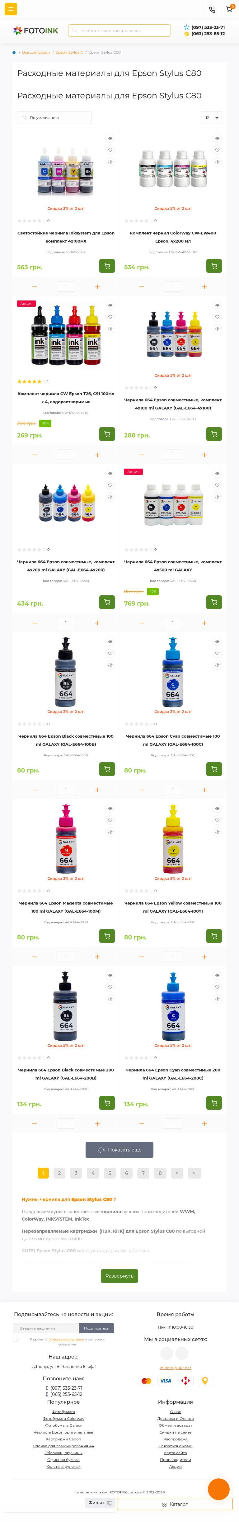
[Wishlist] (110, 150)
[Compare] (110, 162)
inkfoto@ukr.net (175, 1367)
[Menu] (11, 9)
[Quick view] (110, 138)
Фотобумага (63, 1411)
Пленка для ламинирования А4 (63, 1446)
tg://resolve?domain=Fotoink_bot (182, 1353)
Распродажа (175, 1439)
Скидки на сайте (175, 1432)
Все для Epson (36, 52)
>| (195, 1173)
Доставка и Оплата (175, 1418)
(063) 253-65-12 (208, 33)
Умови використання (66, 1339)
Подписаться (97, 1328)
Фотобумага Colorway (63, 1418)
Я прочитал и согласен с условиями (63, 1341)
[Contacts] (212, 9)
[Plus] (97, 286)
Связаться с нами (176, 1446)
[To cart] (107, 266)
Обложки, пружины (63, 1452)
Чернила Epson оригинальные (63, 1432)
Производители (175, 1459)
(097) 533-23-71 (208, 27)
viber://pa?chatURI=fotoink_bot (167, 1353)
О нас (175, 1411)
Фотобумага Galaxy (63, 1425)
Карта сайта (175, 1452)
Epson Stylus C (69, 52)
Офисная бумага (63, 1459)
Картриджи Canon (63, 1439)
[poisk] (194, 9)
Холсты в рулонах (63, 1466)
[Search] (75, 30)
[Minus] (34, 286)
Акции (175, 1466)
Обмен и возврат (175, 1425)
